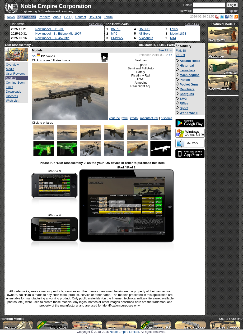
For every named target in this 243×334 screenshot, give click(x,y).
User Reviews (15, 73)
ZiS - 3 (180, 55)
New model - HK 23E (49, 29)
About (57, 17)
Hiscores (12, 96)
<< (34, 56)
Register (232, 11)
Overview (12, 64)
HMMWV (117, 38)
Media (10, 69)
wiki (125, 118)
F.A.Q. (68, 17)
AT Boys (144, 33)
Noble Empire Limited (124, 332)
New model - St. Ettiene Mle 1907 (58, 33)
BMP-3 (116, 29)
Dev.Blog (95, 17)
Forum (108, 17)
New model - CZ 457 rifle (52, 38)
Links (9, 87)
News (11, 17)
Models (11, 78)
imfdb (134, 118)
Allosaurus (146, 38)
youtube (114, 118)
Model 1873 (178, 33)
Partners (44, 17)
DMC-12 (144, 29)
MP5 (114, 33)
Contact (80, 17)
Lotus (174, 29)
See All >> (96, 24)
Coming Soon (15, 82)
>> (170, 55)
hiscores (166, 118)
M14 (173, 38)
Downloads (13, 91)
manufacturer (149, 118)
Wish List (12, 100)
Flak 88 (181, 50)
